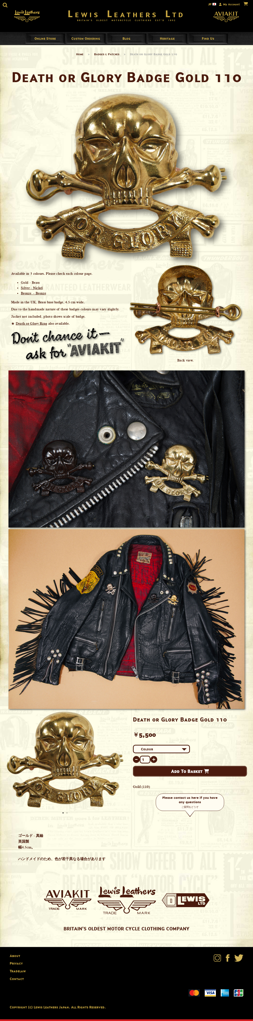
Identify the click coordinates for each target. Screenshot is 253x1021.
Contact (17, 980)
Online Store (45, 40)
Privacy (16, 965)
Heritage (167, 40)
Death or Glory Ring (31, 325)
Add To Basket (190, 773)
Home (79, 56)
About (15, 957)
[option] (65, 761)
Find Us (208, 40)
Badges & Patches (106, 56)
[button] (5, 5)
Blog (126, 40)
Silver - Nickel (32, 290)
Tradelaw (18, 972)
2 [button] (67, 815)
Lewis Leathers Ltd (126, 14)
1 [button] (63, 815)
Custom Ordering (85, 40)
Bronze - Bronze (33, 295)
